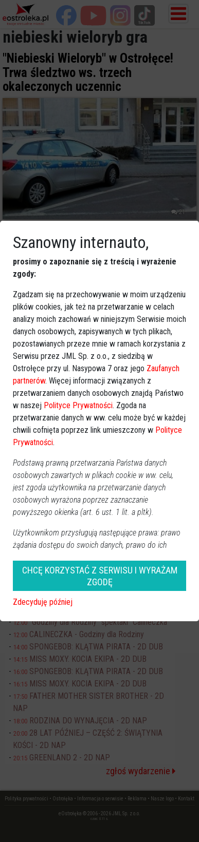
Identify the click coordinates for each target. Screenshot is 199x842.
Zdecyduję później (43, 602)
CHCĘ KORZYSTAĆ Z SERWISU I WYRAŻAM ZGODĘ (99, 576)
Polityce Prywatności (78, 405)
